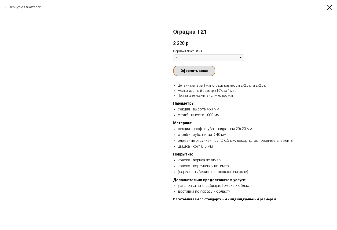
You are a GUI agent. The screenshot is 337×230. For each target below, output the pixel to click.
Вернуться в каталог (25, 7)
